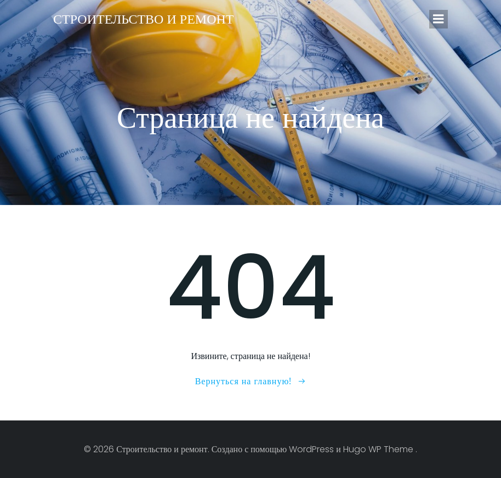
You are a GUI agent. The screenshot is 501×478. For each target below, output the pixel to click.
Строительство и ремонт (143, 19)
